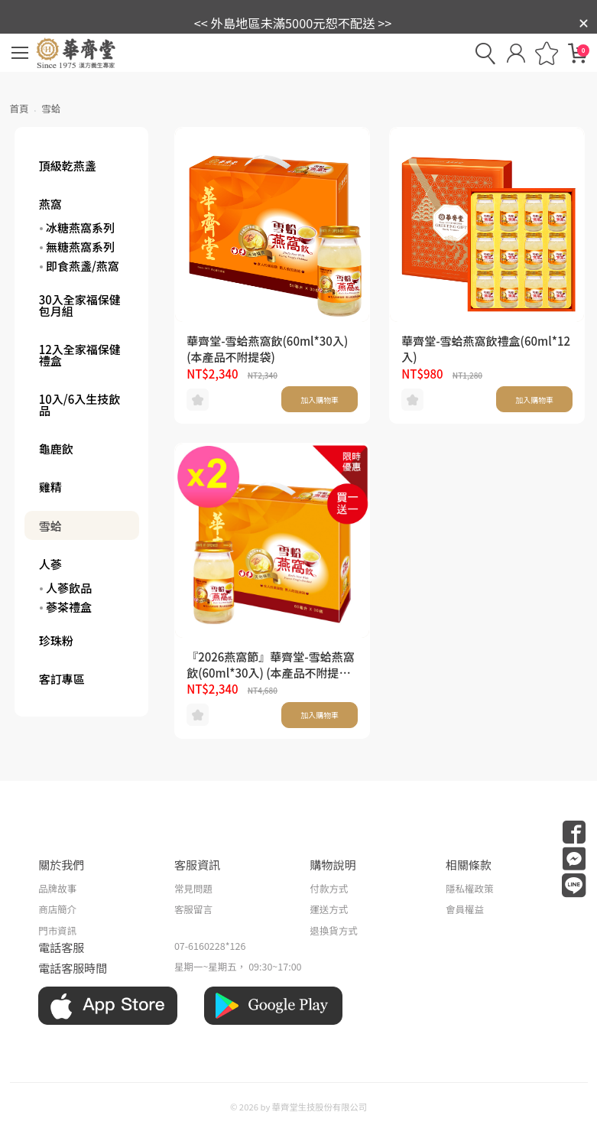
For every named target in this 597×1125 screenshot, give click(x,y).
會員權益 (465, 909)
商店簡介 (57, 909)
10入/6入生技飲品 (80, 404)
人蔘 (50, 564)
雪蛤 (50, 526)
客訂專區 (62, 679)
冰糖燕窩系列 (80, 227)
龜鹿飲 (56, 449)
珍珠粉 (56, 640)
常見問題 (193, 888)
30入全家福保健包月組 (80, 305)
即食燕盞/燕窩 (82, 266)
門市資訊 (57, 930)
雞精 (50, 487)
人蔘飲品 (69, 588)
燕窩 (50, 204)
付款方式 (329, 888)
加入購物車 (319, 399)
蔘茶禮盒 (69, 607)
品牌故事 (57, 888)
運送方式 (329, 909)
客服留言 (193, 909)
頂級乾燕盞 (67, 166)
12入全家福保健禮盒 (80, 355)
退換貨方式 (334, 930)
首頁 (19, 108)
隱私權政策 (470, 888)
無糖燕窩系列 (80, 247)
